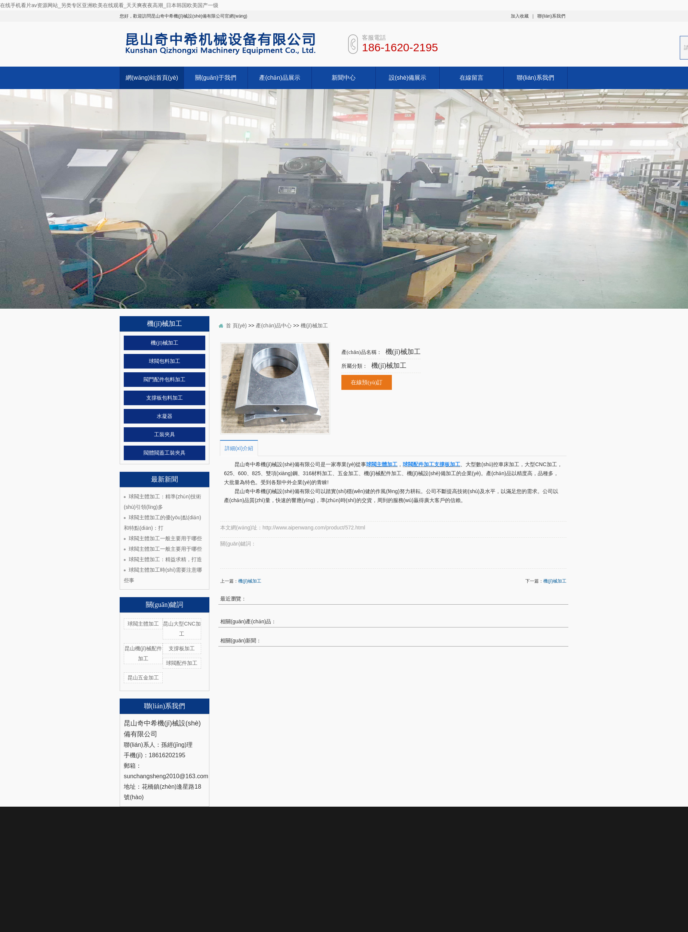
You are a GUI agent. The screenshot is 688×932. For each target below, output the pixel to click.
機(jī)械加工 (164, 343)
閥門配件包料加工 (164, 379)
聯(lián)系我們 (551, 16)
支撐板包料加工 (164, 398)
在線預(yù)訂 (367, 382)
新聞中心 (344, 77)
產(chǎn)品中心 (274, 326)
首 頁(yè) (236, 326)
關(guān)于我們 (215, 77)
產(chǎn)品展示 (279, 77)
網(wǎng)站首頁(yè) (152, 77)
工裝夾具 (164, 434)
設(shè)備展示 (407, 77)
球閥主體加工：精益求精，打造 (165, 559)
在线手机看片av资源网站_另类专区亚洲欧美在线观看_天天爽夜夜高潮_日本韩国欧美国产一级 (109, 5)
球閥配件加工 (181, 663)
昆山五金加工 (143, 678)
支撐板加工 (182, 648)
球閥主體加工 (143, 624)
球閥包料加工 (164, 361)
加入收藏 (520, 16)
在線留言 (471, 77)
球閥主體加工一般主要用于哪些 (165, 538)
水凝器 (164, 416)
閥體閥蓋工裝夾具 (164, 453)
